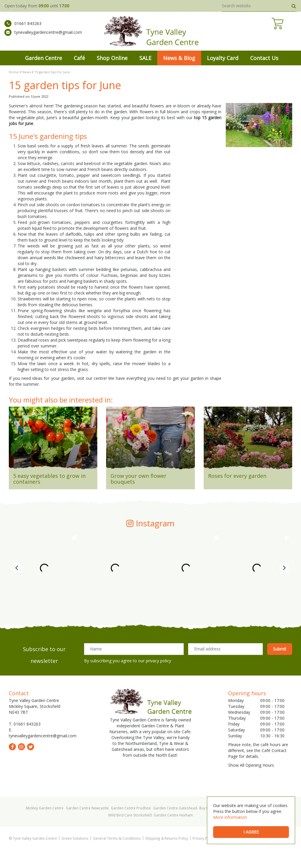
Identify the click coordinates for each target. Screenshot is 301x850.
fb (12, 746)
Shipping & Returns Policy (166, 838)
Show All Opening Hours (251, 765)
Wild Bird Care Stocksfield (130, 815)
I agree (251, 832)
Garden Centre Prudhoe (131, 808)
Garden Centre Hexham (173, 815)
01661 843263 (22, 27)
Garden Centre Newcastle (87, 808)
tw (30, 746)
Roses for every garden (237, 475)
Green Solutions (74, 838)
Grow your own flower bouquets (138, 478)
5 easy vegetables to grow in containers (49, 478)
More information (230, 817)
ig (21, 746)
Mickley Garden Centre (44, 808)
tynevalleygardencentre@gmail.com (43, 36)
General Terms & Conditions (117, 838)
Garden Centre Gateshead (175, 808)
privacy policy (158, 660)
